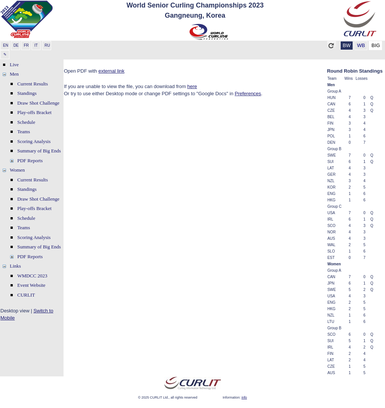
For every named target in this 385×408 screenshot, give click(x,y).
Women (17, 170)
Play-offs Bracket (34, 112)
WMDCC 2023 (32, 276)
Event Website (31, 285)
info (244, 397)
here (192, 86)
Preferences (248, 93)
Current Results (32, 84)
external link (111, 71)
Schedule (26, 122)
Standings (26, 93)
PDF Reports (30, 160)
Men (14, 74)
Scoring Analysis (33, 141)
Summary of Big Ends (39, 151)
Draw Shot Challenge (38, 103)
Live (14, 64)
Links (15, 266)
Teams (23, 131)
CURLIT (26, 295)
